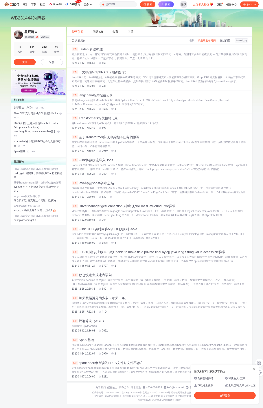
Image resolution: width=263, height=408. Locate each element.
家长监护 (99, 396)
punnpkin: (19, 220)
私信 (51, 62)
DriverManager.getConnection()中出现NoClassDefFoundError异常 (124, 206)
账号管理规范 (167, 396)
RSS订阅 (241, 40)
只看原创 (78, 40)
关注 (24, 62)
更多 (88, 4)
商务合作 (124, 387)
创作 (249, 4)
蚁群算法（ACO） (89, 321)
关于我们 (100, 387)
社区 (42, 4)
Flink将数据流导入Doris (92, 160)
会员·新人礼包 (203, 4)
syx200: (18, 186)
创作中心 (231, 4)
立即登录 (225, 395)
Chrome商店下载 (152, 396)
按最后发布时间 (207, 40)
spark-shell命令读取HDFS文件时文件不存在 (107, 363)
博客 (24, 4)
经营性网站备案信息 (181, 392)
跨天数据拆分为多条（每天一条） (100, 298)
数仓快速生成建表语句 (92, 275)
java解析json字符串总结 (93, 183)
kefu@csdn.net (175, 387)
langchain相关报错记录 (92, 95)
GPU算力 (73, 3)
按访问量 (225, 40)
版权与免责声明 (183, 396)
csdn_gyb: (20, 173)
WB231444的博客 (28, 17)
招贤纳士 (112, 387)
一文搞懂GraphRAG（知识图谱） (100, 72)
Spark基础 (83, 340)
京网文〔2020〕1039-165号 (156, 392)
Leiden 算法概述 (87, 49)
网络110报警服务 (112, 396)
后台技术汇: (21, 200)
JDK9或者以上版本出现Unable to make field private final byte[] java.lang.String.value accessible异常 (148, 252)
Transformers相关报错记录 (95, 118)
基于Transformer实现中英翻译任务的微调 (105, 137)
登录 (183, 4)
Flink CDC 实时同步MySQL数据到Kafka (104, 229)
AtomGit (55, 4)
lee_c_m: (19, 210)
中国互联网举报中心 (132, 396)
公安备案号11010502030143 (106, 392)
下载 (33, 4)
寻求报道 (136, 387)
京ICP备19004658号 (132, 392)
